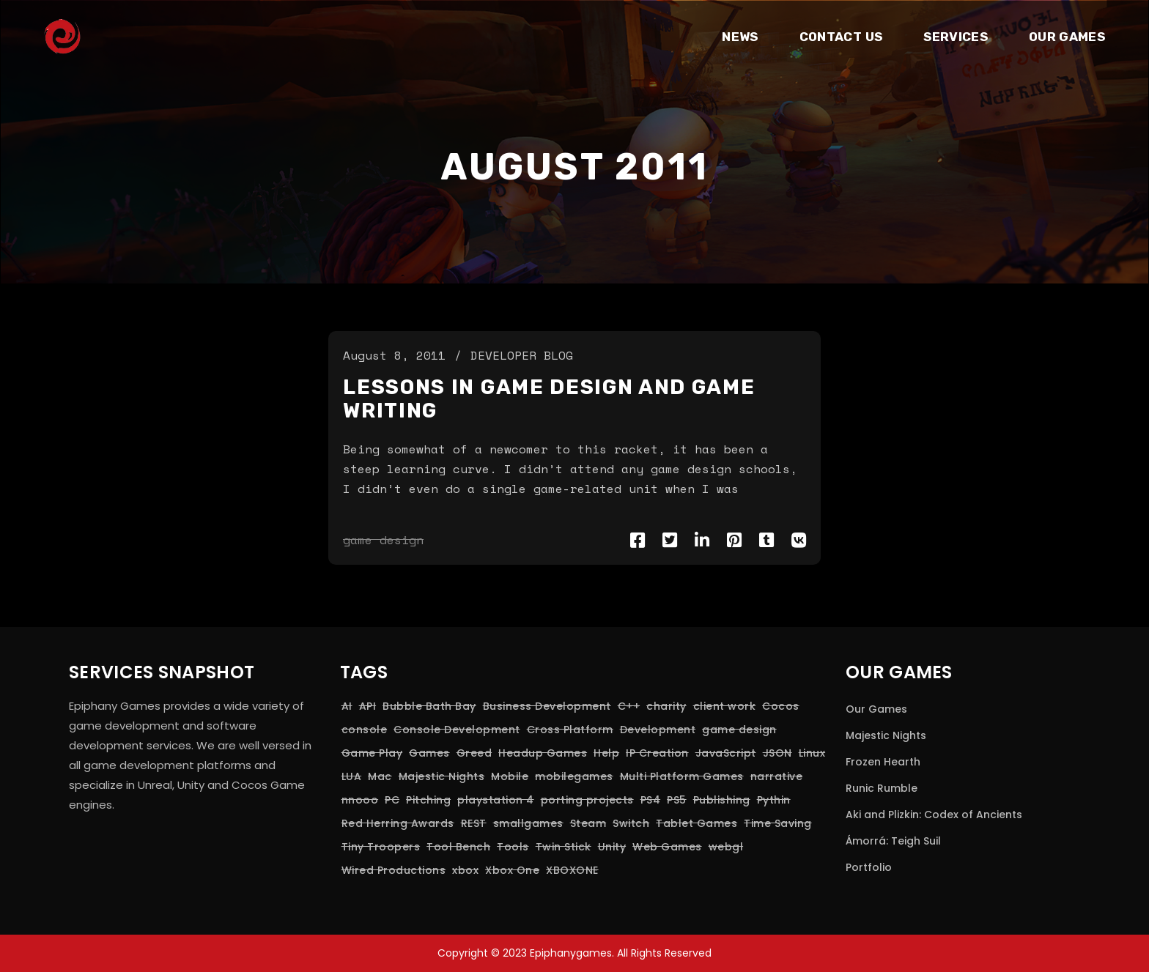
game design (383, 540)
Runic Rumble (881, 788)
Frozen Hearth (883, 761)
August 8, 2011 (394, 355)
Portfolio (869, 867)
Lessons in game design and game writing (549, 399)
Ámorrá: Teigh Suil (893, 841)
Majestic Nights (886, 735)
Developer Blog (521, 355)
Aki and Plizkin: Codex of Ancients (934, 814)
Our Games (876, 709)
